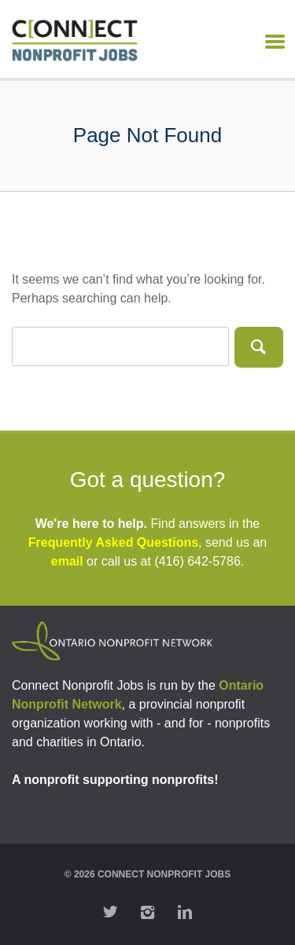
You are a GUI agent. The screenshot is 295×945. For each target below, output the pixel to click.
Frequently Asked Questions (113, 542)
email (67, 561)
